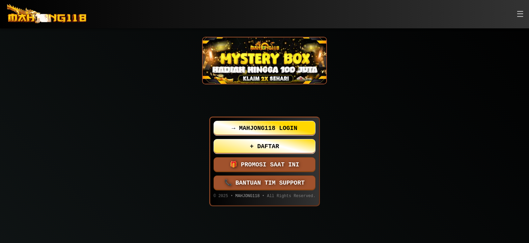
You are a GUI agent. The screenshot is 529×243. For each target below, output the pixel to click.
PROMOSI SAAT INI (264, 165)
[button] (520, 14)
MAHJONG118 (247, 196)
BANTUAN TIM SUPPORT (264, 183)
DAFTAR (264, 146)
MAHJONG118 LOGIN (264, 128)
